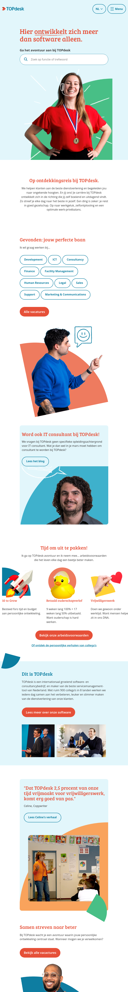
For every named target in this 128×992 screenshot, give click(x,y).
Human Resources (36, 283)
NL (99, 9)
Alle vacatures (34, 312)
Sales (79, 283)
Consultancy (75, 259)
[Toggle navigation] (116, 9)
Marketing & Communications (65, 294)
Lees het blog (35, 461)
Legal (62, 283)
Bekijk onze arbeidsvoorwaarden (64, 635)
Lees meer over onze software (48, 712)
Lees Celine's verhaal (42, 817)
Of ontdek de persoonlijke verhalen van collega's (64, 645)
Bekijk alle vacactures (40, 953)
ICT (55, 259)
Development (33, 259)
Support (29, 294)
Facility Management (59, 271)
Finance (29, 271)
